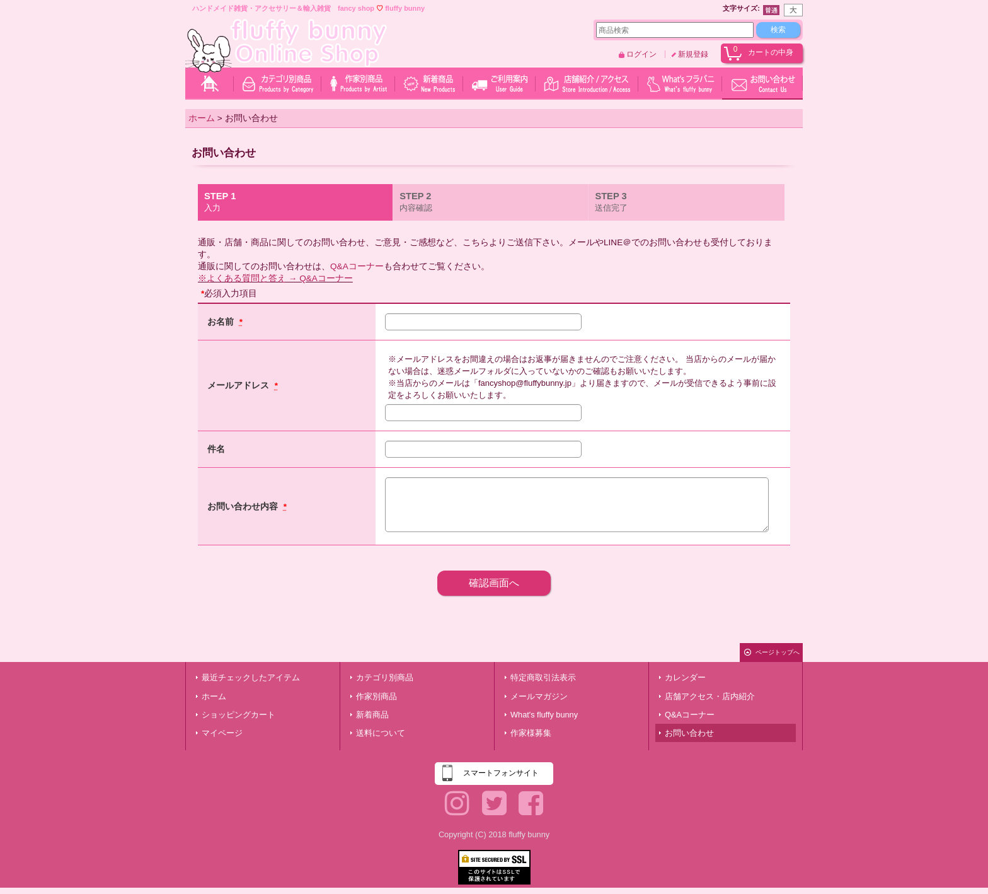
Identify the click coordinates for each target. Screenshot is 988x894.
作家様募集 (530, 733)
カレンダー (685, 677)
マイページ (222, 733)
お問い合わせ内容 (243, 506)
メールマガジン (539, 696)
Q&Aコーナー (357, 266)
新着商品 (372, 714)
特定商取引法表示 (543, 677)
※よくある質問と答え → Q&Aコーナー (275, 278)
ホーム (214, 696)
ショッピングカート (238, 714)
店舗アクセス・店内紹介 (710, 696)
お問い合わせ (689, 733)
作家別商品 (376, 696)
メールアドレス (239, 385)
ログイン (641, 54)
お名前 (221, 322)
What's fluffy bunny (544, 714)
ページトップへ (777, 652)
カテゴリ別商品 (384, 677)
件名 (216, 449)
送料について (380, 733)
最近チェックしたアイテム (251, 677)
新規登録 (693, 54)
